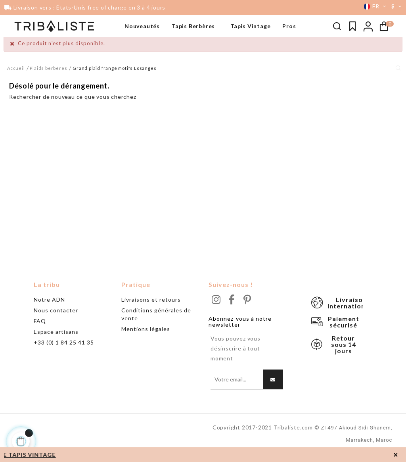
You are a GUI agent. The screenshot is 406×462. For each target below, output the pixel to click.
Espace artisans (56, 339)
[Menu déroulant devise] (397, 6)
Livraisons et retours (151, 307)
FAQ (40, 328)
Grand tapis (22, 69)
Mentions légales (145, 336)
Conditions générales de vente (156, 321)
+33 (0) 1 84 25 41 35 (64, 349)
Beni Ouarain (24, 57)
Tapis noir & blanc (30, 45)
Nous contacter (56, 317)
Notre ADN (49, 307)
